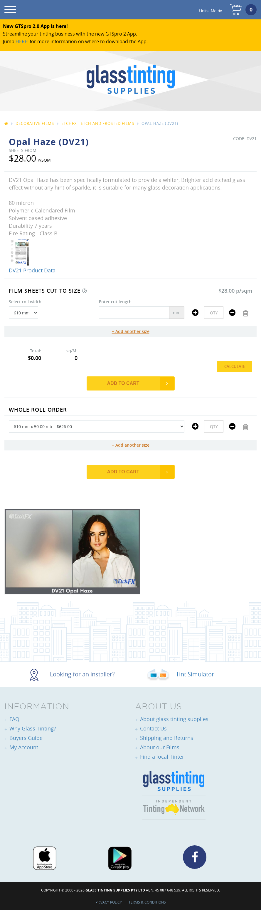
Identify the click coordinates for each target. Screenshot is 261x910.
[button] (84, 290)
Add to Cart (123, 383)
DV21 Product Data (32, 270)
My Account (23, 747)
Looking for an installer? (72, 674)
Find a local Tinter (162, 756)
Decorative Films (35, 123)
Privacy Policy (108, 902)
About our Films (159, 747)
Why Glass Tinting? (32, 728)
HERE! (22, 41)
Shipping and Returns (166, 737)
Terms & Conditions (147, 902)
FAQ (14, 719)
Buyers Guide (26, 737)
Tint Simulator (180, 674)
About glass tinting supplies (174, 719)
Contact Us (153, 728)
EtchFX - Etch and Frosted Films (97, 123)
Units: (210, 11)
